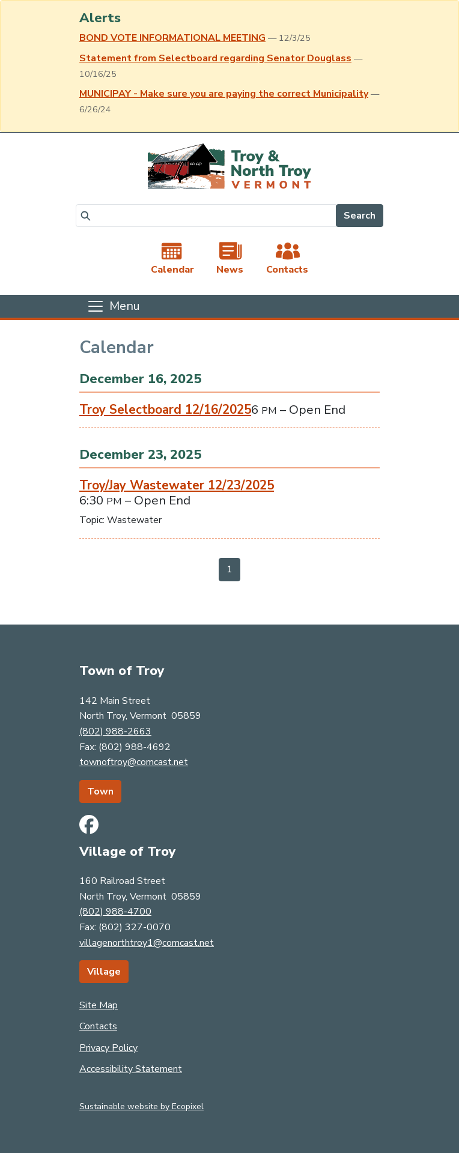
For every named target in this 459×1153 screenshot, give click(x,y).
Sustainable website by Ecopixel (141, 1106)
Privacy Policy (108, 1048)
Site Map (98, 1005)
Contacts (98, 1026)
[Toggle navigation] (113, 306)
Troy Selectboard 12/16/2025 (165, 409)
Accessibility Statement (130, 1069)
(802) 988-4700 (115, 911)
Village (104, 971)
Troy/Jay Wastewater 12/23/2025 (176, 485)
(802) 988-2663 (115, 731)
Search (359, 215)
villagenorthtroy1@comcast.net (146, 942)
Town (100, 791)
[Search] (206, 215)
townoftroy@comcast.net (133, 762)
